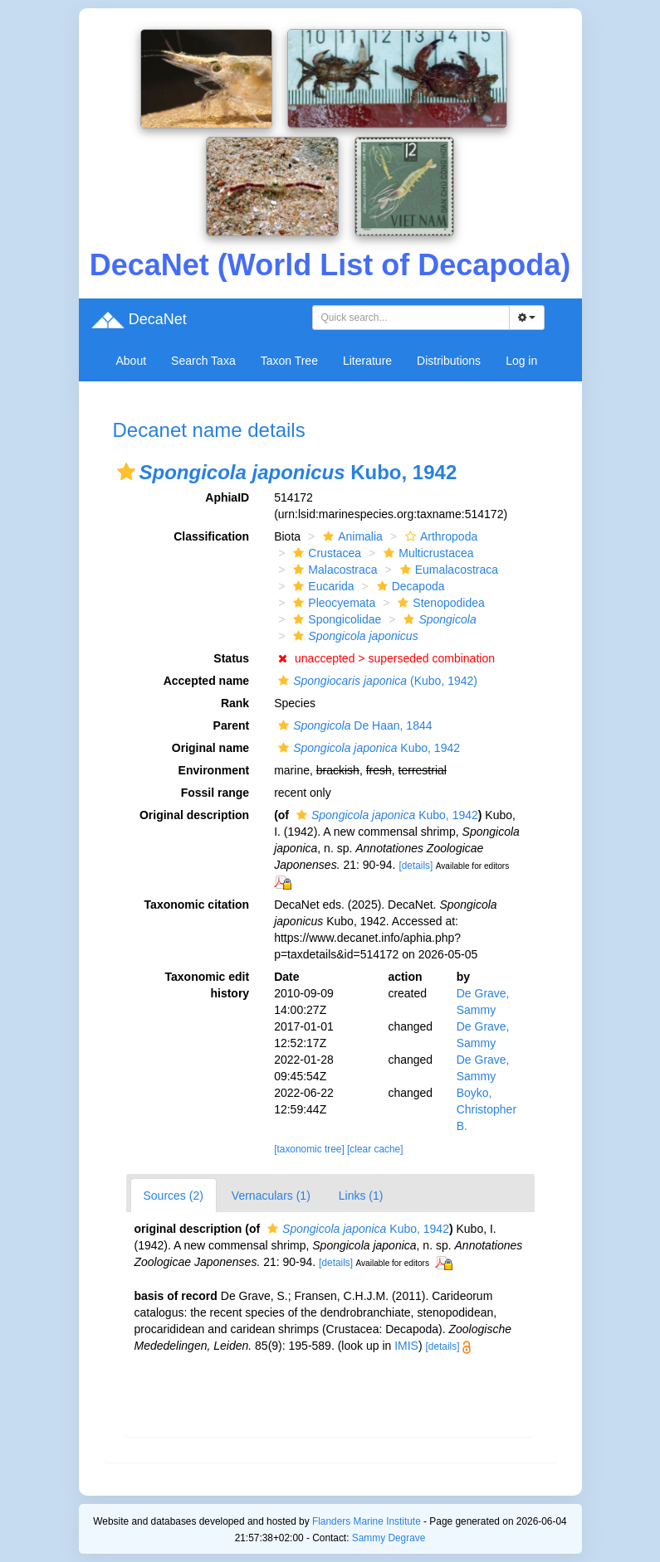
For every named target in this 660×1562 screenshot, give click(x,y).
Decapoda (409, 586)
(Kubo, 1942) (375, 680)
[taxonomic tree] (309, 1149)
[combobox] (411, 317)
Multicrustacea (426, 553)
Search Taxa (203, 360)
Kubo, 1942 (367, 747)
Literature (367, 360)
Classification (211, 536)
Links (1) (361, 1195)
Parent (231, 725)
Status (231, 658)
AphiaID (227, 497)
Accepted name (206, 680)
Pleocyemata (332, 602)
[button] (126, 472)
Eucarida (321, 586)
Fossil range (215, 792)
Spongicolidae (335, 619)
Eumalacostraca (447, 569)
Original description (194, 815)
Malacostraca (333, 569)
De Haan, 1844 (353, 725)
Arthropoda (439, 536)
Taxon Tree (289, 360)
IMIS (406, 1345)
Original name (210, 747)
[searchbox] (413, 317)
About (131, 360)
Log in (521, 360)
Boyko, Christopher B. (486, 1109)
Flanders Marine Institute (366, 1521)
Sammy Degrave (389, 1538)
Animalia (351, 536)
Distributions (449, 360)
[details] (415, 865)
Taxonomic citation (197, 904)
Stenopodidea (439, 602)
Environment (214, 770)
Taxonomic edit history (207, 985)
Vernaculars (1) (271, 1195)
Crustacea (325, 553)
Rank (235, 703)
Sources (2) (173, 1195)
